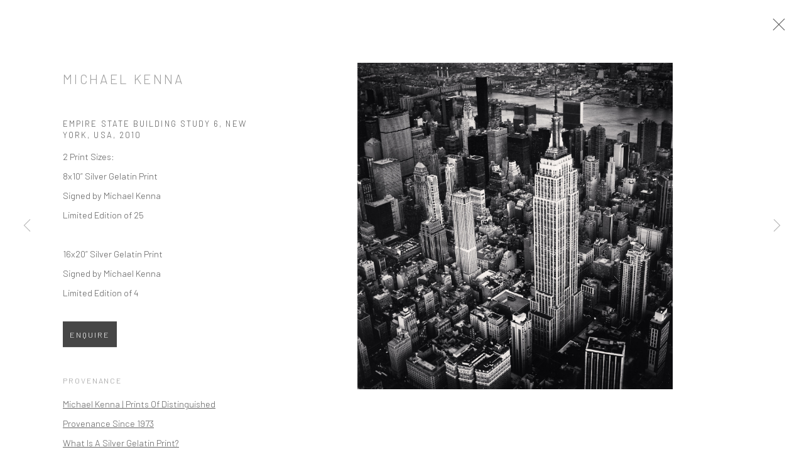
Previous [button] (27, 226)
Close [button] (781, 28)
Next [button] (777, 226)
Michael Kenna (124, 82)
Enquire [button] (90, 338)
